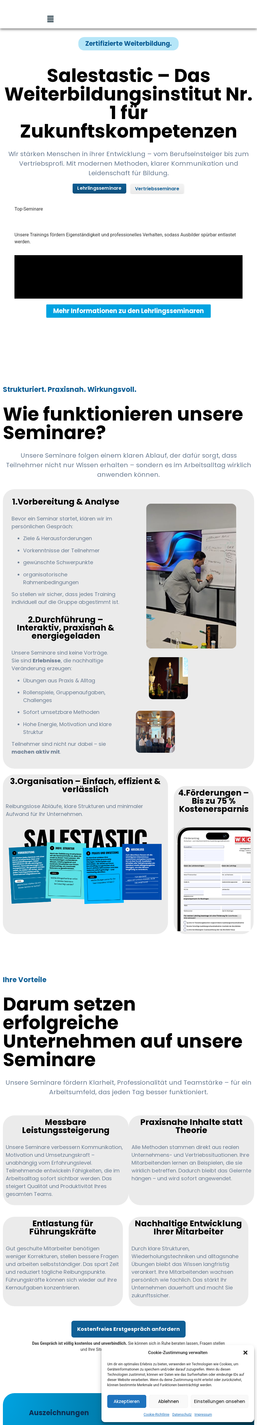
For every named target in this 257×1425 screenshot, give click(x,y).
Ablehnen (168, 1401)
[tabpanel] (128, 264)
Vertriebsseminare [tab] (157, 188)
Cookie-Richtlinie (156, 1415)
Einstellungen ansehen (219, 1401)
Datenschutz (182, 1415)
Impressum (203, 1415)
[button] (245, 1352)
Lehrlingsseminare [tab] (99, 188)
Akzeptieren (127, 1401)
